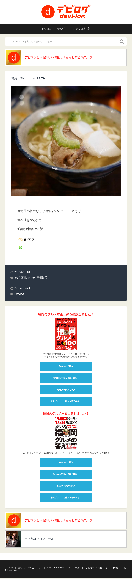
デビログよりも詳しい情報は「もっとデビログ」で (60, 57)
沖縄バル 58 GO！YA (28, 78)
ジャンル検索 (82, 29)
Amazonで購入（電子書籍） (66, 378)
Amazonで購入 (66, 367)
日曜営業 (42, 278)
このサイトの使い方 (96, 568)
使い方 (61, 29)
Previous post (22, 288)
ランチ (31, 278)
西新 (23, 278)
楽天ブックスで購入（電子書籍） (66, 402)
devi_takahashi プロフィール (63, 568)
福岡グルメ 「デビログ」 (28, 568)
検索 (115, 568)
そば (17, 278)
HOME (45, 29)
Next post (20, 294)
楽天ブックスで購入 (66, 390)
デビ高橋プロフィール (40, 540)
